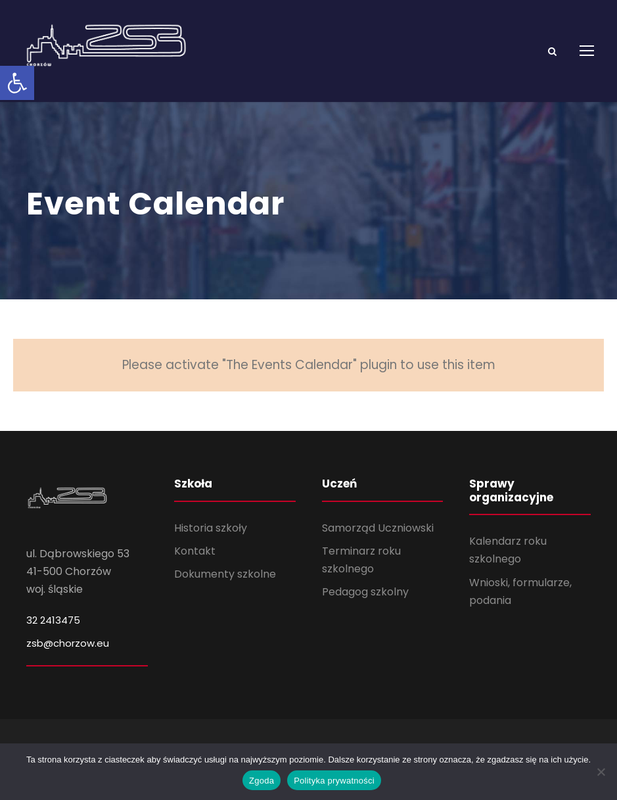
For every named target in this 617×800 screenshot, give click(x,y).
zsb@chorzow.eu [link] (67, 659)
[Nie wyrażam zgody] (600, 771)
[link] (17, 83)
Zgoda (261, 781)
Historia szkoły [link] (210, 543)
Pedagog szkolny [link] (365, 608)
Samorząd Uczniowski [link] (378, 543)
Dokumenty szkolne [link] (225, 590)
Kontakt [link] (195, 566)
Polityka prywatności (334, 781)
